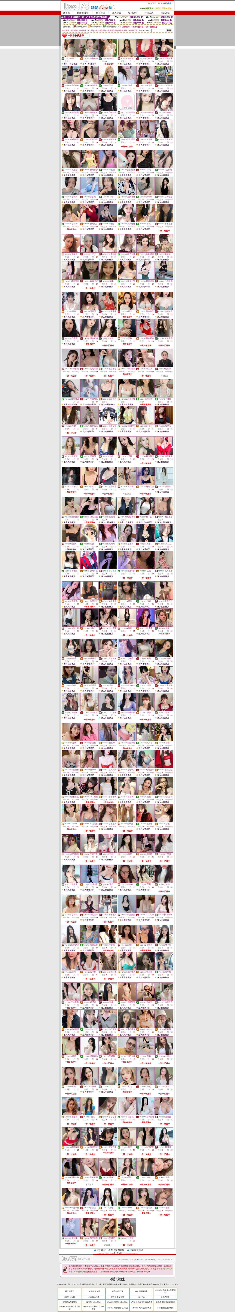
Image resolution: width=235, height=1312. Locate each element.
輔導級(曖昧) (96, 27)
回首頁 (66, 13)
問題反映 (165, 13)
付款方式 (148, 13)
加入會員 (116, 13)
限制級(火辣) (81, 27)
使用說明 (132, 13)
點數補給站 (82, 13)
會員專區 (100, 13)
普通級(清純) (111, 27)
